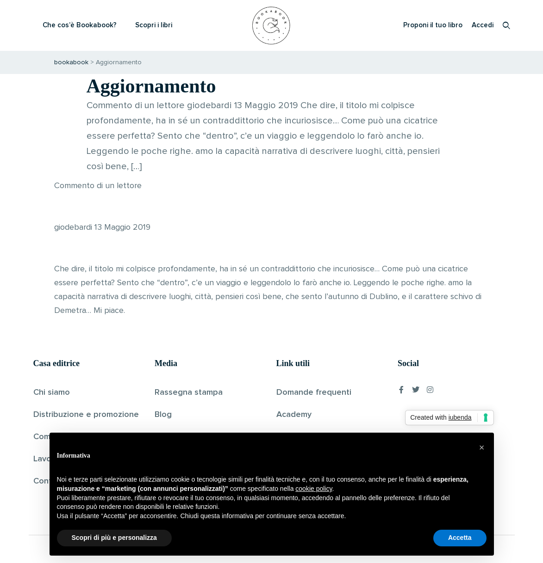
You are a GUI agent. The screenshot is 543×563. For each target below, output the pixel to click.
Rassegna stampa (189, 392)
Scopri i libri (153, 25)
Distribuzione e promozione (86, 414)
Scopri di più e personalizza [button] (114, 537)
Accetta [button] (460, 537)
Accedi (482, 25)
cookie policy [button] (313, 488)
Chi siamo (51, 392)
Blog (163, 414)
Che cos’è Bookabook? (80, 25)
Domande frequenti (313, 392)
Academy (294, 414)
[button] (481, 447)
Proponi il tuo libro (432, 25)
